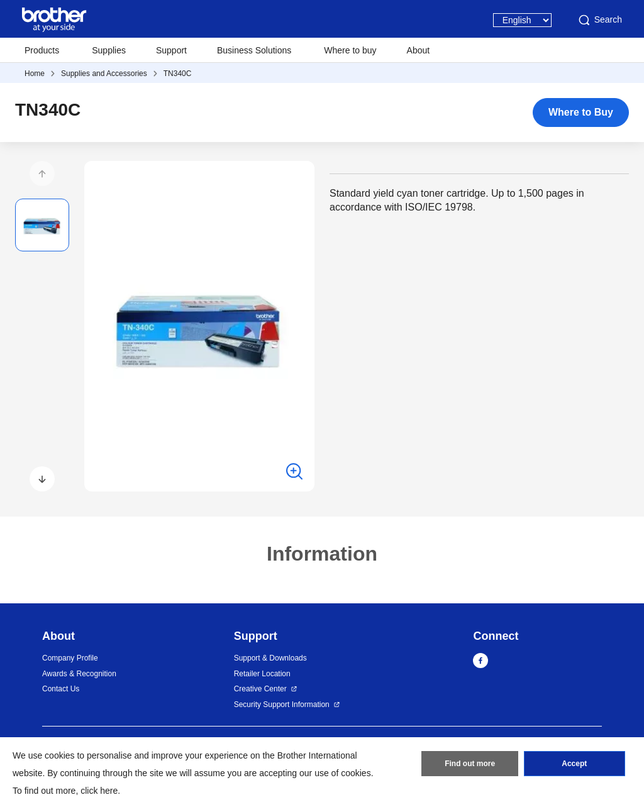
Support (171, 50)
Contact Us (60, 688)
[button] (42, 173)
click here (99, 791)
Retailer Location (262, 673)
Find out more (470, 763)
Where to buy (350, 50)
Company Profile (70, 658)
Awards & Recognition (79, 673)
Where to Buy (580, 112)
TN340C (178, 73)
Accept (574, 763)
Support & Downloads (270, 658)
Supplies (109, 50)
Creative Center (260, 688)
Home (35, 73)
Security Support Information (282, 704)
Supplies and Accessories (104, 73)
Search (599, 20)
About (418, 50)
